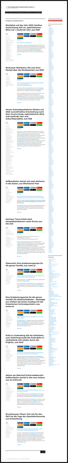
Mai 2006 (50, 238)
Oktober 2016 (51, 115)
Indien (50, 287)
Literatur (50, 301)
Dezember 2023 (51, 30)
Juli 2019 (50, 82)
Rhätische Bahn (51, 329)
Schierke (7, 165)
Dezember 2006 (51, 231)
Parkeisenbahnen (51, 322)
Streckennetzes (28, 143)
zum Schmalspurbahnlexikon (19, 12)
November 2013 (51, 149)
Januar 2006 (51, 242)
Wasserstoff (7, 174)
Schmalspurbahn (39, 200)
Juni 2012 (50, 166)
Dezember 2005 (51, 243)
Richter (7, 244)
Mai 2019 (50, 84)
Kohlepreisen (8, 242)
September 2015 (51, 128)
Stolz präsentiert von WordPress (25, 458)
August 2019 (51, 81)
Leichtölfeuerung (8, 155)
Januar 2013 (50, 159)
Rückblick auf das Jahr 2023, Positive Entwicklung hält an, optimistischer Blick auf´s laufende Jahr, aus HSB (24, 27)
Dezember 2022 (51, 42)
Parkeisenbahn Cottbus (52, 318)
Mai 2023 (50, 37)
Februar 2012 (51, 170)
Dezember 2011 (51, 172)
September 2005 (51, 246)
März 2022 (50, 51)
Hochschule (11, 150)
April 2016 (50, 121)
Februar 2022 (51, 52)
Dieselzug (7, 196)
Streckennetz (8, 59)
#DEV (25, 439)
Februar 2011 (51, 182)
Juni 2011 (50, 178)
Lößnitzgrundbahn (9, 243)
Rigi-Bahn (50, 331)
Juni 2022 (50, 48)
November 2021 (51, 55)
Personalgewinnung (9, 54)
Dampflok (41, 95)
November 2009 (51, 197)
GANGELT (7, 197)
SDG (12, 244)
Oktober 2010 (51, 186)
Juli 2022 (50, 47)
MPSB (50, 308)
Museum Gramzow (52, 310)
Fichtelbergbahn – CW (52, 277)
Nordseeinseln (51, 314)
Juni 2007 (50, 225)
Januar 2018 (50, 100)
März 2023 (50, 39)
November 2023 (51, 31)
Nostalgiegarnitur (8, 322)
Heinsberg (9, 198)
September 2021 (51, 57)
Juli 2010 (50, 189)
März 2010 (50, 193)
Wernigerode (20, 45)
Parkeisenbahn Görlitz (52, 319)
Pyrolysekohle (8, 162)
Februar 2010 (51, 194)
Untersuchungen (8, 172)
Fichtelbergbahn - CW (9, 232)
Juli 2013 (50, 153)
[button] (20, 34)
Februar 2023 (51, 40)
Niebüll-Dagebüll (51, 311)
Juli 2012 (50, 165)
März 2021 (50, 63)
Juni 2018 (50, 95)
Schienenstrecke (21, 403)
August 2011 (51, 176)
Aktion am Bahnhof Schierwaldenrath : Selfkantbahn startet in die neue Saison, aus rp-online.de (25, 377)
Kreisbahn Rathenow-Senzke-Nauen (54, 299)
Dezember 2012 (51, 160)
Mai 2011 (50, 179)
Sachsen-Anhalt (8, 40)
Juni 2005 (50, 249)
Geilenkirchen (11, 197)
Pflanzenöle (7, 161)
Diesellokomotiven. (21, 365)
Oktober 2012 (51, 162)
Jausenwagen (11, 319)
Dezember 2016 (51, 113)
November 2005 (51, 244)
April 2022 (50, 50)
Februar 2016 (51, 123)
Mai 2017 (50, 108)
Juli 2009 (50, 201)
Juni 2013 (50, 154)
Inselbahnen (51, 288)
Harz (6, 38)
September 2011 (51, 175)
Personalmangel (8, 55)
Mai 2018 (50, 96)
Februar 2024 (51, 28)
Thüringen (12, 40)
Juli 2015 (50, 130)
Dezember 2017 (51, 101)
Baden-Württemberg (52, 261)
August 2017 (51, 105)
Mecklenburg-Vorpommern (53, 305)
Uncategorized (51, 354)
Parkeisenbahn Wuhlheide (53, 321)
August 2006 (51, 235)
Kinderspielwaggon (9, 320)
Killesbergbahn (51, 292)
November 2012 (51, 161)
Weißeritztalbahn (8, 246)
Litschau (34, 284)
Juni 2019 (50, 83)
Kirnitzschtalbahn (51, 293)
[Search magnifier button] (61, 20)
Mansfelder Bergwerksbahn (53, 303)
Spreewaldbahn (51, 347)
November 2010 (51, 185)
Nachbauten (8, 85)
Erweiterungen (20, 143)
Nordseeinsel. (38, 89)
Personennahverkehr (9, 160)
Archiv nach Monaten (37, 12)
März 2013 (50, 157)
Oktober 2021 (51, 56)
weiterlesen (19, 54)
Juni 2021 (50, 60)
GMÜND (10, 276)
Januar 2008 (51, 218)
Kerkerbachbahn (51, 291)
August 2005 (51, 247)
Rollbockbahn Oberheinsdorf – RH (54, 332)
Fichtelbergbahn (8, 241)
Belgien (50, 263)
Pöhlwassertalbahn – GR (52, 325)
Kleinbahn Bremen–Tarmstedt (53, 294)
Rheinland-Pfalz (51, 330)
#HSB (40, 45)
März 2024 (50, 27)
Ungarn (50, 355)
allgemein (50, 260)
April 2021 (50, 62)
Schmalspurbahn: (25, 280)
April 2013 (50, 156)
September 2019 (51, 80)
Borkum (9, 81)
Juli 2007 (50, 224)
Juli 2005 (50, 248)
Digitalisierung (8, 140)
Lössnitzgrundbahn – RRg (53, 302)
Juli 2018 (50, 94)
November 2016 (51, 114)
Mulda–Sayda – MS (52, 309)
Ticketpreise (7, 171)
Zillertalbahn (51, 363)
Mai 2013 (50, 155)
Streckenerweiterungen (9, 168)
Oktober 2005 (51, 245)
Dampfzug (7, 194)
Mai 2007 (50, 226)
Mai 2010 (50, 191)
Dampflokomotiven (9, 136)
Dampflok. (39, 90)
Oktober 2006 (51, 233)
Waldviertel (42, 286)
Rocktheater (7, 164)
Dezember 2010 (51, 184)
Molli (49, 307)
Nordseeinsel (12, 85)
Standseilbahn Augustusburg (53, 348)
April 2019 (50, 85)
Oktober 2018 (51, 91)
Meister (12, 155)
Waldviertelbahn (22, 279)
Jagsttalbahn (51, 290)
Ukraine (50, 353)
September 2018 (51, 92)
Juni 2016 (50, 119)
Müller (7, 156)
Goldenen (7, 319)
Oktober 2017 (51, 103)
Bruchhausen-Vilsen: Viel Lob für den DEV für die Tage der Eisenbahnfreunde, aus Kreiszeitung (25, 416)
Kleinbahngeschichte (9, 199)
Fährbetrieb (7, 143)
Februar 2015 (51, 135)
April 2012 (50, 168)
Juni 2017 (50, 107)
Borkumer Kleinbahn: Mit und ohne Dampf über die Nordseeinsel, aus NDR (25, 69)
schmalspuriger (40, 356)
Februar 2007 (51, 229)
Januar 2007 (51, 230)
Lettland (50, 300)
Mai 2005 (50, 250)
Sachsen (11, 164)
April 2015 (50, 133)
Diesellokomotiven (21, 95)
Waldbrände (11, 173)
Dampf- (32, 283)
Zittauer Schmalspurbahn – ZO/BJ (54, 364)
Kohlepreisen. (20, 243)
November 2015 (51, 126)
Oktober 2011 (51, 174)
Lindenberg (11, 355)
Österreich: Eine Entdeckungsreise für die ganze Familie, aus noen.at (24, 264)
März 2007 (50, 228)
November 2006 (51, 232)
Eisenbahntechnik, (32, 434)
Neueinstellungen (8, 157)
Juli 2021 (50, 59)
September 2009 (51, 199)
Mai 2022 (50, 49)
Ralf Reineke (8, 36)
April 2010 (50, 192)
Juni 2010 (50, 190)
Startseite (7, 12)
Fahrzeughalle (11, 196)
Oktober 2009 (51, 198)
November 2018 (51, 90)
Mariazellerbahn (51, 304)
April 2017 (50, 109)
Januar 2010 (50, 195)
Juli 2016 (50, 118)
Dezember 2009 (51, 196)
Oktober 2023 (51, 32)
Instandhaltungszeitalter (9, 152)
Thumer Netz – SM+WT (52, 349)
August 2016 (51, 117)
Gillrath (7, 198)
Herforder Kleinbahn (52, 284)
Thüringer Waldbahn (52, 351)
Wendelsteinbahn (51, 361)
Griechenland (51, 279)
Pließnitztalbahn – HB (52, 324)
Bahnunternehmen (36, 138)
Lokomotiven (35, 396)
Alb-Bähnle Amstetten (52, 259)
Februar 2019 (51, 87)
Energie (7, 142)
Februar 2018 (51, 99)
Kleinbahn (20, 357)
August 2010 (51, 188)
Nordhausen (8, 158)
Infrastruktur (9, 151)
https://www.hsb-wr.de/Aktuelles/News (24, 42)
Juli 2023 (50, 35)
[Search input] (54, 20)
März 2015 (50, 134)
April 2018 (50, 97)
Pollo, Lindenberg (51, 327)
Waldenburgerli (51, 358)
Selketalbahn (8, 57)
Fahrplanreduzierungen (9, 146)
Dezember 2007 (51, 219)
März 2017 (50, 110)
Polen (50, 326)
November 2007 (51, 220)
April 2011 (50, 180)
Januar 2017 (50, 112)
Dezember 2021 (51, 54)
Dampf (7, 275)
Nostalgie (29, 279)
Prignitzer (30, 360)
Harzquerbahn (8, 149)
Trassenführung (8, 279)
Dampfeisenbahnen (25, 241)
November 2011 (51, 173)
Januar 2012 (50, 171)
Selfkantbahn (27, 200)
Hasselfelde (7, 150)
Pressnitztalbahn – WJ (52, 328)
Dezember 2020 (51, 66)
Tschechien (50, 352)
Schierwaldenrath (8, 200)
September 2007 (51, 222)
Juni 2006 (50, 237)
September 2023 (51, 33)
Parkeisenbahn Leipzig (52, 320)
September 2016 (51, 116)
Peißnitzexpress (51, 323)
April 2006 (50, 239)
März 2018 (50, 98)
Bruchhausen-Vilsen (34, 432)
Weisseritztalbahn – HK (52, 360)
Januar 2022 (51, 53)
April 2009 (50, 204)
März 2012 (50, 169)
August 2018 (51, 93)
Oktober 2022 (51, 44)
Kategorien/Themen (28, 12)
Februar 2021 (51, 64)
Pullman (11, 161)
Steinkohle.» (20, 252)
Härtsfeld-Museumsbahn (53, 281)
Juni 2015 (50, 131)
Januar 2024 (51, 29)
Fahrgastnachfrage (33, 47)
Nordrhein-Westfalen (9, 192)
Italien (50, 289)
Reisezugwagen (8, 163)
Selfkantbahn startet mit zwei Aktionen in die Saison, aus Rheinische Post (25, 182)
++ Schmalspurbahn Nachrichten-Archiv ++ (20, 7)
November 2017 (51, 102)
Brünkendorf (8, 353)
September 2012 (51, 163)
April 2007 (50, 227)
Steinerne (11, 167)
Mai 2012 (50, 167)
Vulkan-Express (51, 356)
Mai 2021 (50, 61)
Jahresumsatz (8, 153)
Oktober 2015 (51, 127)
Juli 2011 (50, 177)
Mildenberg (50, 306)
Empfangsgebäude (9, 141)
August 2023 (51, 34)
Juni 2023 (50, 36)
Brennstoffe (24, 145)
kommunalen (8, 154)
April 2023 (50, 38)
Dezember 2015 (51, 125)
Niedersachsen (11, 428)
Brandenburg (8, 351)
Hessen (50, 285)
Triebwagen (12, 59)
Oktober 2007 (51, 221)
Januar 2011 (50, 183)
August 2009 (51, 200)
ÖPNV (11, 158)
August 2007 (51, 223)
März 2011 (50, 181)
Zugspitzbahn (51, 365)
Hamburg (50, 280)
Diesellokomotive (8, 138)
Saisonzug (9, 244)
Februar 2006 (51, 241)
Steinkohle (7, 245)
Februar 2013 (51, 158)
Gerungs (28, 284)
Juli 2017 (50, 106)
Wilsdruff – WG (51, 362)
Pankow (7, 356)
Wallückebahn (51, 359)
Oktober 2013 (51, 150)
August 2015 (51, 129)
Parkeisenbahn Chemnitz (53, 317)
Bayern (50, 262)
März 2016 (50, 122)
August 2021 (51, 58)
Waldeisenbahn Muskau (52, 357)
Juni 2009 (50, 202)
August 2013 (51, 152)
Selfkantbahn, (35, 400)
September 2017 (51, 104)
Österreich (7, 274)
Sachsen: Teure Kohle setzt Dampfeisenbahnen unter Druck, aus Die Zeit (24, 221)
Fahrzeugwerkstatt (9, 147)
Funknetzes (7, 148)
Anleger (26, 89)
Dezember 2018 (51, 89)
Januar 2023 (51, 41)
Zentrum (32, 89)
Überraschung (8, 358)
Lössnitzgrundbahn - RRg (10, 233)
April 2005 (50, 251)
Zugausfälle (12, 60)
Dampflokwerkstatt (21, 140)
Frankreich (50, 278)
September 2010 (51, 187)
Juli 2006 (50, 236)
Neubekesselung (10, 156)
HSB (6, 151)
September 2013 (51, 151)
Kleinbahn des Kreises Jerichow (53, 295)
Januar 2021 (50, 65)
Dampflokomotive (8, 316)
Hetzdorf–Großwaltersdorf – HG (54, 286)
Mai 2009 (50, 203)
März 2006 (50, 240)
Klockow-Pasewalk (52, 298)
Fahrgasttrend (8, 145)
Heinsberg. (22, 206)
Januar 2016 (51, 124)
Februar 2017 (51, 111)
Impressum (11, 12)
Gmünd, (22, 284)
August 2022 (51, 46)
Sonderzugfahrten (8, 58)
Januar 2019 (51, 88)
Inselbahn (11, 84)
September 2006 (51, 234)
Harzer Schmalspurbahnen (53, 283)
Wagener (7, 173)
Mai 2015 (50, 132)
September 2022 (51, 45)
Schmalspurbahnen (32, 45)
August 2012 (51, 164)
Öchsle (50, 315)
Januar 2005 (51, 252)
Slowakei (50, 346)
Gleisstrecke (7, 84)
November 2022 (51, 43)
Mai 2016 (50, 120)
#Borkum (38, 99)
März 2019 (50, 86)
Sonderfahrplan (34, 393)
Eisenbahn (12, 140)
